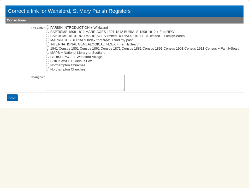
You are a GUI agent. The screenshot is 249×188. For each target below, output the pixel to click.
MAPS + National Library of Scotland (77, 53)
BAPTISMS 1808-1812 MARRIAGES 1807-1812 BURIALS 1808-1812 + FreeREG (112, 32)
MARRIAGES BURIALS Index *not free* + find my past (91, 40)
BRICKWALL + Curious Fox (71, 61)
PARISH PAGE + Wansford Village (76, 57)
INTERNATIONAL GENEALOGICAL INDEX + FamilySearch (95, 44)
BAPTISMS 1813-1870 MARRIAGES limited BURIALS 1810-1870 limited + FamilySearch (117, 36)
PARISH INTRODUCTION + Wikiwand (79, 28)
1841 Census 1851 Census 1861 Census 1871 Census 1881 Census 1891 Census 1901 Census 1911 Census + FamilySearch (145, 48)
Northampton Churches (67, 65)
